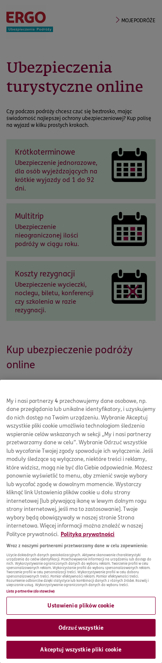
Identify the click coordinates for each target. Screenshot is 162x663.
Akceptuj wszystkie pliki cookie (80, 649)
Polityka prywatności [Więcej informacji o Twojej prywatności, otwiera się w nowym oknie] (88, 534)
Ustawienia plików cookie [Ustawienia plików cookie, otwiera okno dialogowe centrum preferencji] (80, 605)
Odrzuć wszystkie (81, 627)
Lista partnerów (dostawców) (30, 591)
